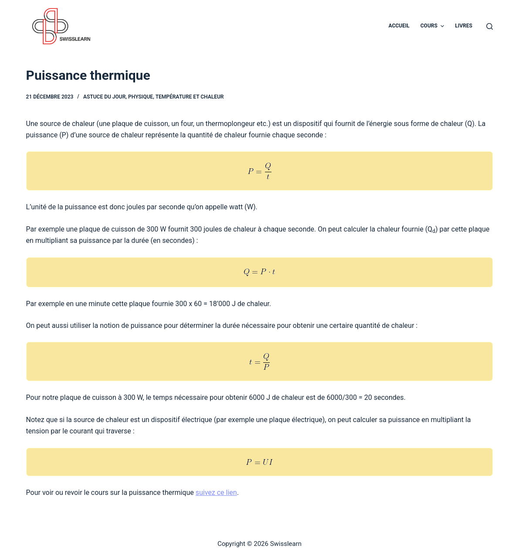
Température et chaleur (190, 97)
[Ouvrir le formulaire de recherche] (489, 26)
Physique (140, 97)
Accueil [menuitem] (398, 26)
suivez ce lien (216, 492)
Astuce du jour (104, 97)
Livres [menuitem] (463, 26)
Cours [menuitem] (434, 26)
